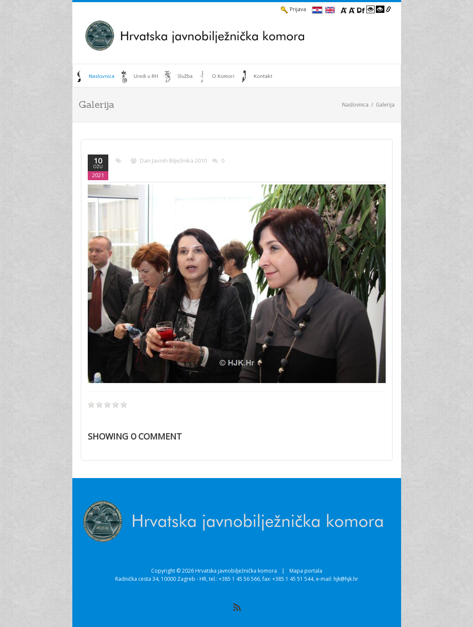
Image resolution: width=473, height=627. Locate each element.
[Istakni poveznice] (388, 9)
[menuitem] (95, 76)
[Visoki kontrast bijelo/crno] (370, 9)
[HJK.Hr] (237, 35)
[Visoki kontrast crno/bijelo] (380, 9)
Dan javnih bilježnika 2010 (173, 160)
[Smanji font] (351, 9)
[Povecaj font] (343, 9)
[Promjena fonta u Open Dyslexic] (361, 9)
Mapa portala (305, 570)
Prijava (293, 9)
